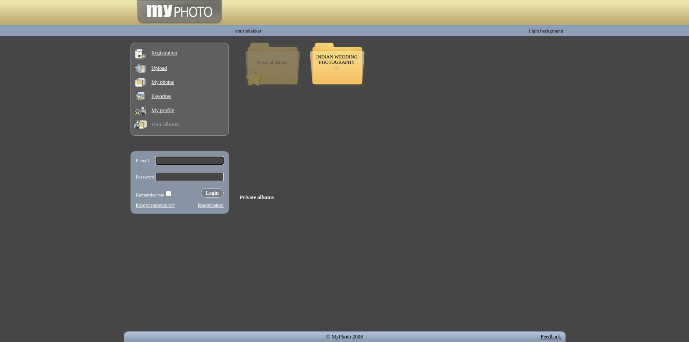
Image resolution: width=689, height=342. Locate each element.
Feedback (551, 337)
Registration (165, 53)
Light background (546, 30)
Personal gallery (272, 62)
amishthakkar (248, 30)
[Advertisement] (180, 274)
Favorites (161, 96)
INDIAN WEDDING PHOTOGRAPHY (336, 59)
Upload (159, 68)
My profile (163, 110)
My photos (163, 82)
